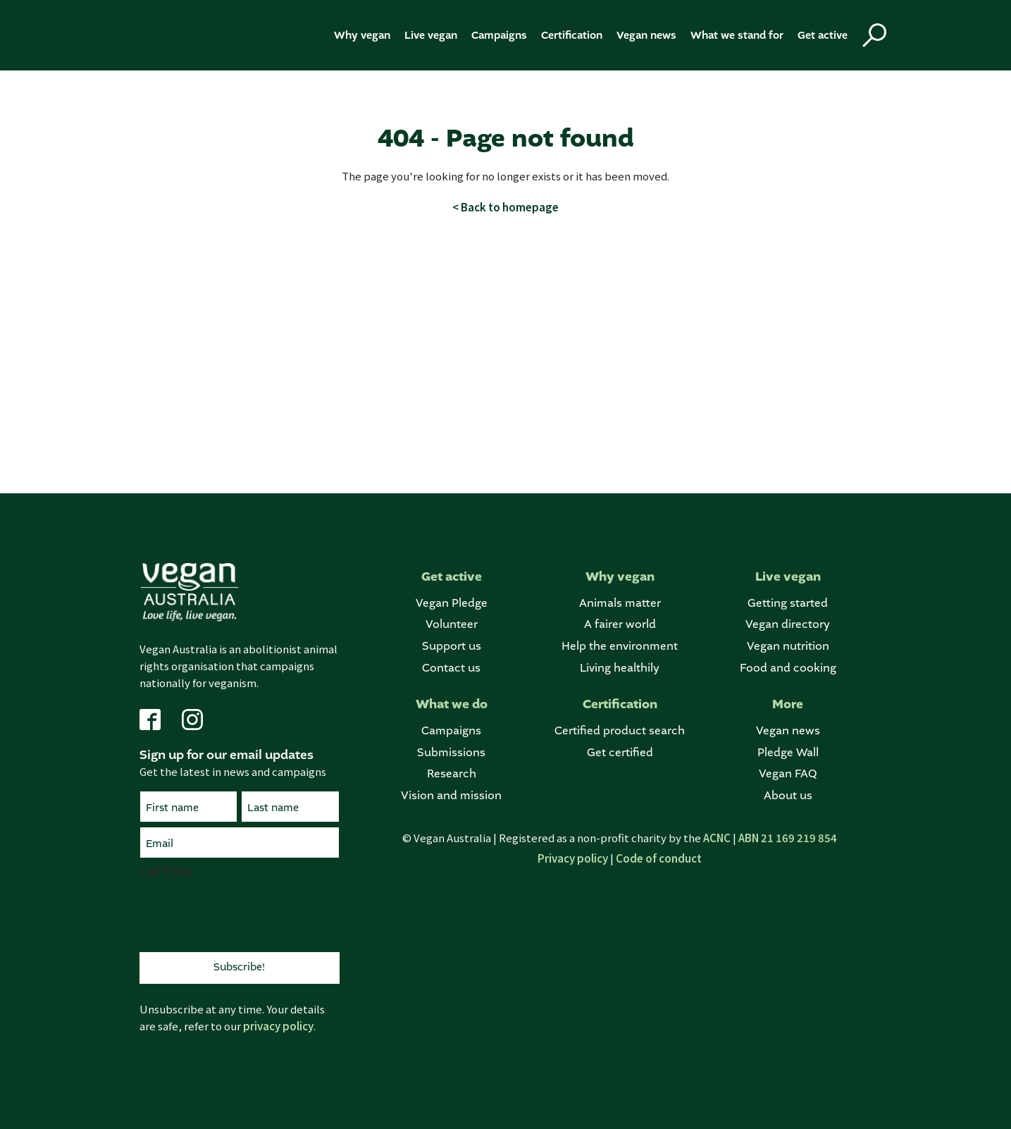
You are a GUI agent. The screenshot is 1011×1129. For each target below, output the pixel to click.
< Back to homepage (505, 206)
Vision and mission (451, 796)
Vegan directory (787, 625)
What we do (452, 704)
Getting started (788, 604)
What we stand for (736, 35)
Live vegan (430, 35)
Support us (451, 646)
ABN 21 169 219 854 (787, 837)
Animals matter (620, 604)
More (787, 704)
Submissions (451, 753)
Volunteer (452, 625)
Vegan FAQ (788, 774)
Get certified (620, 753)
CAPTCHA (165, 871)
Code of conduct (659, 858)
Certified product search (619, 731)
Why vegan (362, 35)
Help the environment (620, 646)
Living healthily (619, 668)
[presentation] (246, 913)
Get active (823, 35)
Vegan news (646, 35)
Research (451, 774)
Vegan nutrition (788, 646)
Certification (571, 35)
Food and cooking (788, 668)
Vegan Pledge (452, 604)
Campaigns (499, 35)
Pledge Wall (788, 753)
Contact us (451, 668)
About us (788, 796)
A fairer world (620, 625)
